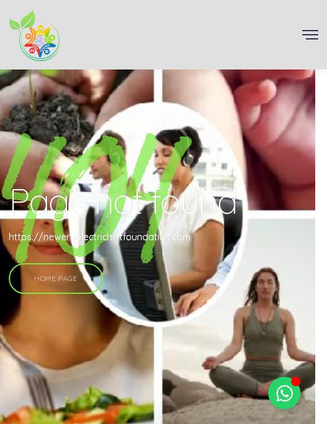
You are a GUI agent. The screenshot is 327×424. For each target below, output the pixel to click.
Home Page (55, 278)
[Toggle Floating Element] (284, 393)
